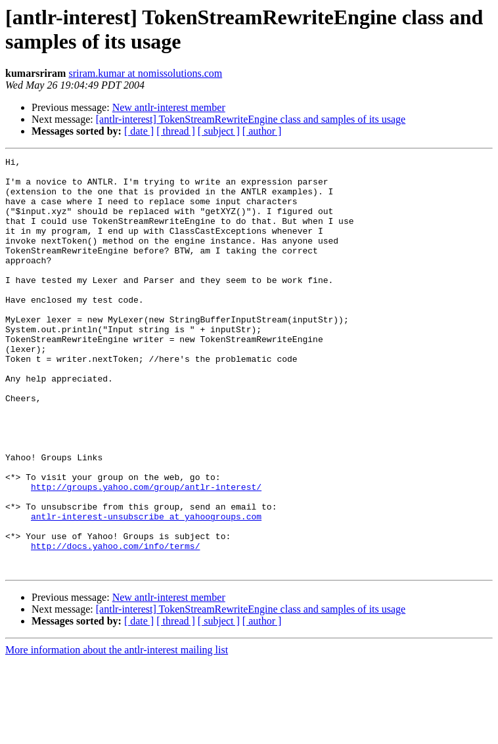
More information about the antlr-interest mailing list (116, 732)
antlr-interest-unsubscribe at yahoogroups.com (146, 589)
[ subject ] (219, 131)
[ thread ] (175, 131)
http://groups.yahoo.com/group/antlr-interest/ (146, 553)
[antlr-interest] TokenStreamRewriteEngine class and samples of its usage (250, 119)
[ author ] (262, 131)
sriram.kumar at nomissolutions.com (145, 73)
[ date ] (139, 131)
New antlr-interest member (168, 107)
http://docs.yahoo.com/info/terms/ (115, 624)
